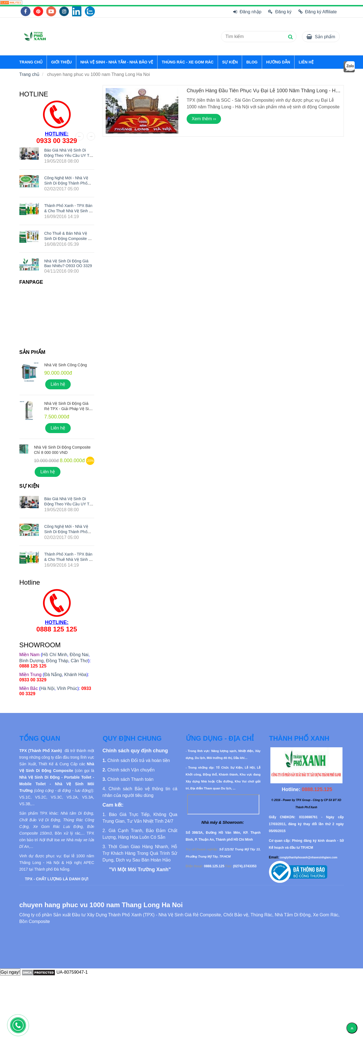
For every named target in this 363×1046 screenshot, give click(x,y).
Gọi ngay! (10, 972)
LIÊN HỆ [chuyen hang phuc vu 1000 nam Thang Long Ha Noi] (306, 62)
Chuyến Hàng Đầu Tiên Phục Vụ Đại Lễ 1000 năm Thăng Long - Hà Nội (262, 93)
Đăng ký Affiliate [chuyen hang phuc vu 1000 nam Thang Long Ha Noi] (317, 11)
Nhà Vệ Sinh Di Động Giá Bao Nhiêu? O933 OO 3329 (68, 263)
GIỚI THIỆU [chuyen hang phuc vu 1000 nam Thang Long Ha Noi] (61, 62)
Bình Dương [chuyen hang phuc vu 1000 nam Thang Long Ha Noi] (31, 660)
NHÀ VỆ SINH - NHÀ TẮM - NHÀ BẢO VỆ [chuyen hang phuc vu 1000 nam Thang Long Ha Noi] (116, 62)
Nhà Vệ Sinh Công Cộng (65, 365)
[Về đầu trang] (351, 1028)
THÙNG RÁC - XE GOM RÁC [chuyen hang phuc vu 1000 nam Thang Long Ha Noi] (188, 62)
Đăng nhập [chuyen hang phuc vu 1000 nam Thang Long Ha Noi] (247, 11)
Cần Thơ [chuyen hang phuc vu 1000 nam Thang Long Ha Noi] (79, 660)
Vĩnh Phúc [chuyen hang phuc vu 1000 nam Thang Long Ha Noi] (67, 688)
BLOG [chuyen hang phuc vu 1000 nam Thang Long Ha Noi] (251, 62)
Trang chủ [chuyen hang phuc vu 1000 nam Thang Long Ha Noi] (29, 74)
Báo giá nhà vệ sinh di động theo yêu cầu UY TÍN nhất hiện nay (68, 155)
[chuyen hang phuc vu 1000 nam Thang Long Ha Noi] (11, 2)
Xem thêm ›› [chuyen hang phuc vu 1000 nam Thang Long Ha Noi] (204, 118)
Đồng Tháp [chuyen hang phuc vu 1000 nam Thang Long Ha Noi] (57, 660)
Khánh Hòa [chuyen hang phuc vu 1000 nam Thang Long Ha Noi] (75, 674)
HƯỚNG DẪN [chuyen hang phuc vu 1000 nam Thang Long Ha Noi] (278, 62)
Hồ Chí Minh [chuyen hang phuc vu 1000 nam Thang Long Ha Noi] (54, 654)
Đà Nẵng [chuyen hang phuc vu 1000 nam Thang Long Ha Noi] (53, 674)
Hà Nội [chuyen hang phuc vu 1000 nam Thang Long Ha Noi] (47, 688)
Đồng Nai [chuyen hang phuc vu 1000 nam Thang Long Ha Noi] (79, 654)
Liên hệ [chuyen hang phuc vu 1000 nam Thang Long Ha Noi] (58, 384)
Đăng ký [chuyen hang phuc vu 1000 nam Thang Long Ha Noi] (279, 11)
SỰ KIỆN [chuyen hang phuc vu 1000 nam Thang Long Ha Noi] (230, 62)
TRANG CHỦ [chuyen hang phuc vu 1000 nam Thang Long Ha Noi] (31, 62)
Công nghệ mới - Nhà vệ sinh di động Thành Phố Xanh (66, 183)
